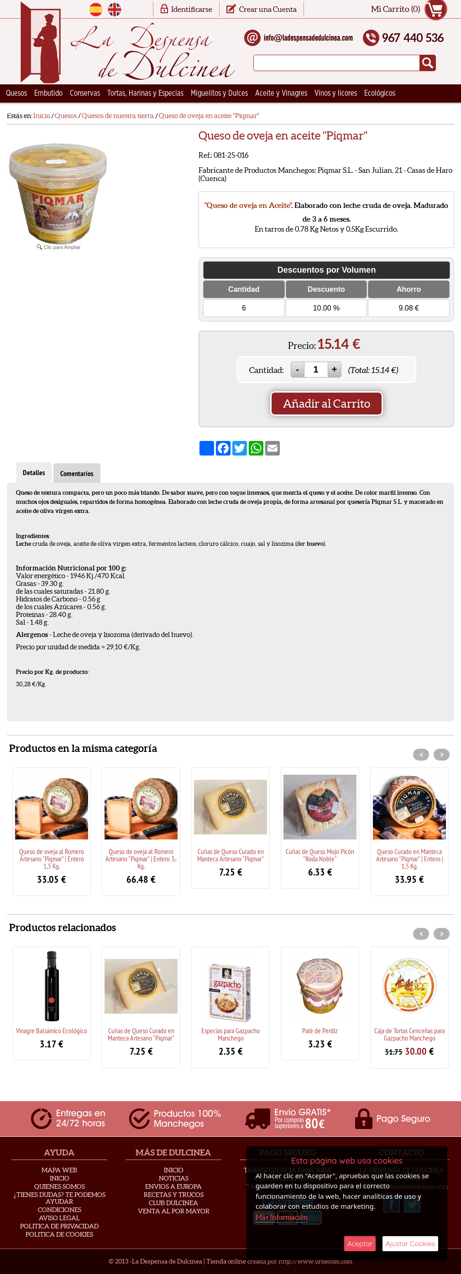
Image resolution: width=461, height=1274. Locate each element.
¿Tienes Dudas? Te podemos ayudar (59, 1198)
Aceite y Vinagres (281, 93)
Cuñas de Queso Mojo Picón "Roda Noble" (320, 855)
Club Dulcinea (173, 1203)
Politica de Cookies (59, 1234)
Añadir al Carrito (326, 403)
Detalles (34, 472)
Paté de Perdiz (320, 1030)
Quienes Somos (59, 1186)
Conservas (85, 93)
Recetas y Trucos (174, 1194)
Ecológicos (379, 93)
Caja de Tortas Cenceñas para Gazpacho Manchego (409, 1034)
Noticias (174, 1178)
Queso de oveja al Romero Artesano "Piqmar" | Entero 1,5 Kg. (51, 858)
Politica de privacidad (59, 1226)
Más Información (282, 1217)
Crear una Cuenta (268, 9)
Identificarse (191, 9)
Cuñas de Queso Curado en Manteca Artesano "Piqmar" (230, 855)
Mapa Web (59, 1170)
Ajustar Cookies (410, 1243)
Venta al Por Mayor (174, 1211)
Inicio (59, 1178)
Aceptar (359, 1243)
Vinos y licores (335, 93)
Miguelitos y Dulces (219, 93)
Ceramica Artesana (34, 112)
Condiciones (59, 1209)
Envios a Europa (173, 1186)
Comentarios (77, 473)
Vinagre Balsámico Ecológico (51, 1030)
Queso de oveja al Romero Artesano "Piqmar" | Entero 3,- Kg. (141, 858)
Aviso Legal (59, 1218)
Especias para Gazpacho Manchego (230, 1034)
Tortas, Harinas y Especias (145, 93)
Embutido (48, 93)
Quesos (16, 93)
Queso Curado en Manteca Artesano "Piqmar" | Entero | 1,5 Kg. (409, 858)
